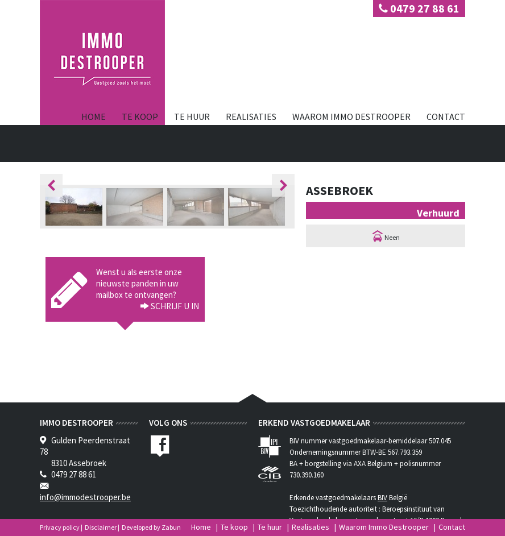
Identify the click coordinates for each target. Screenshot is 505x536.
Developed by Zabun (151, 527)
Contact (446, 116)
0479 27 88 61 (419, 8)
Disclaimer (101, 527)
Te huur (192, 116)
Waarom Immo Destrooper (351, 116)
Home (93, 116)
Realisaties (251, 116)
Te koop (140, 116)
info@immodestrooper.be (85, 497)
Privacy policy (60, 527)
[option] (75, 207)
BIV (382, 497)
